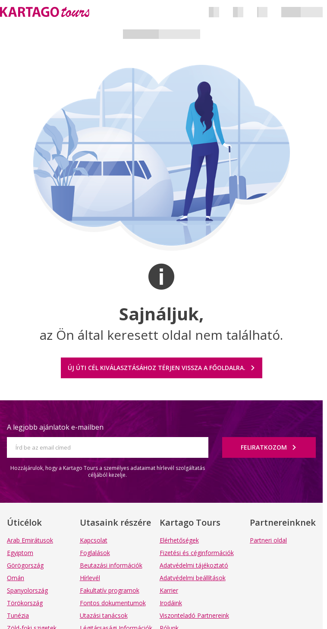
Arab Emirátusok (30, 540)
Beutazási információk (111, 565)
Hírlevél (90, 578)
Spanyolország (27, 590)
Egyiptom (20, 553)
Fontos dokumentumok (113, 603)
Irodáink (171, 603)
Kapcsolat (93, 540)
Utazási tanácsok (104, 615)
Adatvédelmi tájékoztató (194, 565)
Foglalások (95, 553)
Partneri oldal (268, 540)
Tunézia (18, 615)
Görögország (25, 565)
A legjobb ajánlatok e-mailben (55, 427)
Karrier (169, 590)
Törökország (25, 603)
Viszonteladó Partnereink (194, 615)
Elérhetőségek (179, 540)
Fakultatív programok (109, 590)
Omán (15, 578)
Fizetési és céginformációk (197, 553)
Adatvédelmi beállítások (193, 578)
